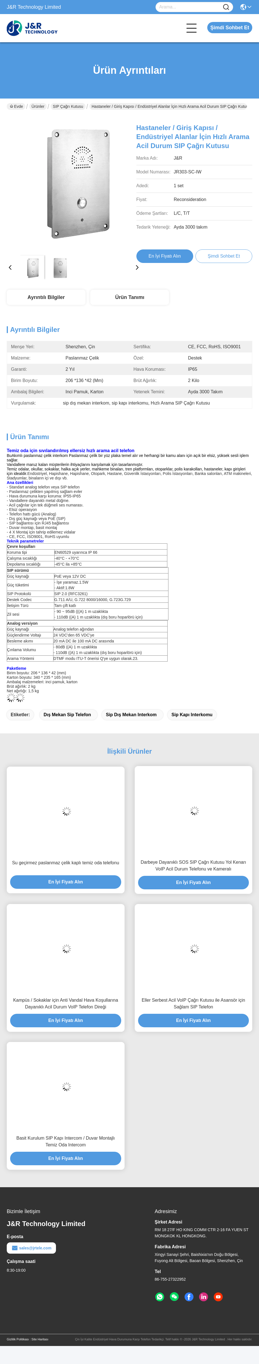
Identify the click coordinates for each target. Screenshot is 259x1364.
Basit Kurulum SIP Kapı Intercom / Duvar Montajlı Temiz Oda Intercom (65, 1141)
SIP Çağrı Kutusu (68, 106)
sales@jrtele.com (31, 1248)
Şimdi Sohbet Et (229, 27)
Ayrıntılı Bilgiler (46, 297)
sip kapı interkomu (192, 714)
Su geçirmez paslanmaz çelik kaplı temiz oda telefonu (65, 862)
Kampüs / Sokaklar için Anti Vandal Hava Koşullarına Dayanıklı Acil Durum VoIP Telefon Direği (65, 1003)
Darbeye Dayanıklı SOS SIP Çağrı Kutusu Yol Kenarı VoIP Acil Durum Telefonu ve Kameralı (193, 865)
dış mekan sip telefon (67, 714)
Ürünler (37, 106)
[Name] (226, 7)
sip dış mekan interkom (131, 714)
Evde (16, 106)
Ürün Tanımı (130, 297)
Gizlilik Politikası (18, 1339)
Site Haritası (39, 1339)
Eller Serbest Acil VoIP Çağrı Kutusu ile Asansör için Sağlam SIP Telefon (193, 1003)
